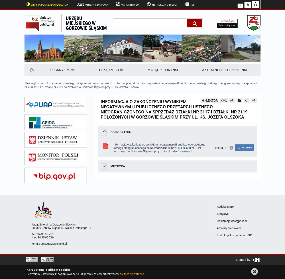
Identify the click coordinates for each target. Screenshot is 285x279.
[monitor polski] (55, 158)
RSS (189, 4)
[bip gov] (55, 175)
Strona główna (33, 83)
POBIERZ (244, 147)
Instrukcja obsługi (161, 4)
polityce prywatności (132, 274)
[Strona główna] (31, 70)
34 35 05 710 (45, 234)
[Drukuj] (254, 100)
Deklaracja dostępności (232, 221)
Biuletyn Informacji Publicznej (42, 23)
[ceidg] (55, 122)
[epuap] (55, 104)
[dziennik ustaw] (55, 140)
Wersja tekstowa (92, 4)
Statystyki (223, 213)
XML (224, 100)
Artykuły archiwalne (229, 228)
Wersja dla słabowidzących (46, 4)
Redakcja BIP (225, 206)
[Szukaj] (194, 23)
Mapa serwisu (127, 4)
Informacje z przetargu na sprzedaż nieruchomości (78, 83)
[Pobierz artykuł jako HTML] (247, 100)
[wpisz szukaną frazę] (150, 23)
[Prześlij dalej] (232, 100)
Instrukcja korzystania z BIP (234, 235)
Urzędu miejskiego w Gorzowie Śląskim (86, 23)
